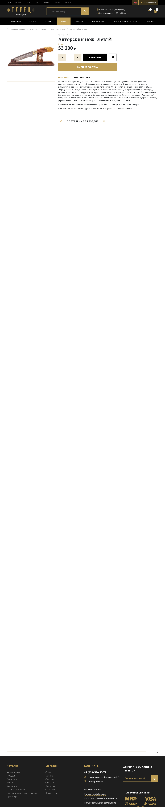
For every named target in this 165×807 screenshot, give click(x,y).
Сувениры (150, 21)
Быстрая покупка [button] (87, 67)
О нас (9, 2)
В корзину (95, 57)
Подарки (48, 21)
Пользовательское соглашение (100, 802)
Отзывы (57, 2)
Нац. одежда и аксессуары (125, 21)
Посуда (33, 21)
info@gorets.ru (95, 781)
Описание (63, 77)
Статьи (27, 2)
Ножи (63, 21)
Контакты (67, 2)
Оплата (36, 2)
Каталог (18, 2)
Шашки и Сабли (98, 21)
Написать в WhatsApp (95, 794)
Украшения (16, 21)
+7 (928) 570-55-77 (95, 772)
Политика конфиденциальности (100, 798)
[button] (148, 2)
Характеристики (81, 77)
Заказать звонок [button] (92, 789)
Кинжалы (79, 21)
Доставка (46, 2)
